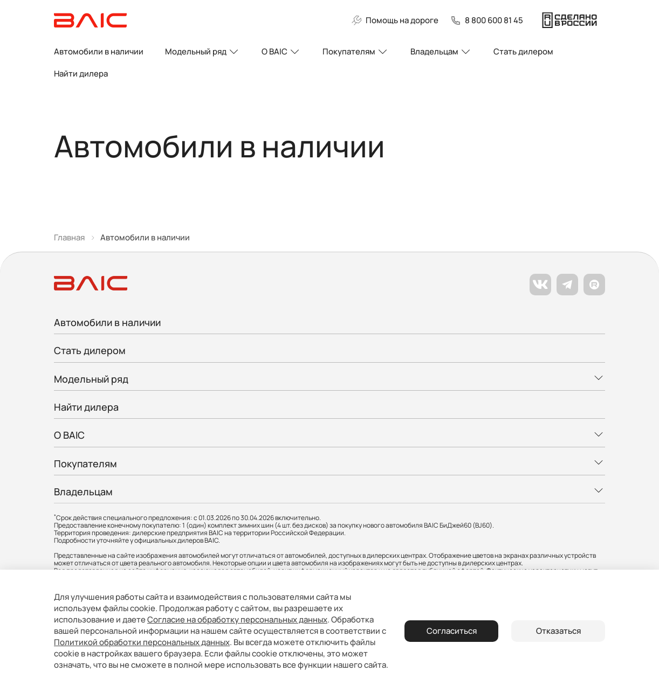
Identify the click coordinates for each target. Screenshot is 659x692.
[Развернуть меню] (329, 374)
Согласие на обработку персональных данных (237, 619)
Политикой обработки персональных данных (142, 642)
